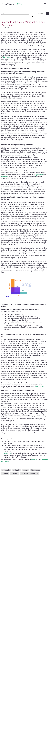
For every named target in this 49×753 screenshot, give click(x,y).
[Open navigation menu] (45, 4)
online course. (40, 387)
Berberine (34, 460)
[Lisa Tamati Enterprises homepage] (22, 4)
